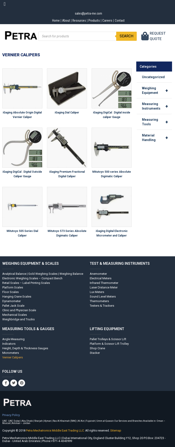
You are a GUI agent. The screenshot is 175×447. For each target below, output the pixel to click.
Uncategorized (153, 77)
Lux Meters (97, 292)
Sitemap (115, 430)
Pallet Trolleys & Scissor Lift (108, 339)
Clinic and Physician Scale (19, 310)
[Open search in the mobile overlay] (87, 36)
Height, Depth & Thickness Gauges (25, 348)
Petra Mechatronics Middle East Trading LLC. (55, 430)
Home (54, 20)
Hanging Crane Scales (16, 296)
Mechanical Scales (14, 314)
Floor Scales (10, 292)
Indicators (8, 343)
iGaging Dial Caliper (67, 112)
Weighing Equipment (157, 90)
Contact (121, 20)
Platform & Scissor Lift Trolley (109, 343)
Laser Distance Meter (104, 287)
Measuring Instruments (157, 106)
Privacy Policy (11, 415)
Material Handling (157, 137)
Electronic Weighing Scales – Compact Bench (32, 278)
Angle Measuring (13, 339)
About (65, 20)
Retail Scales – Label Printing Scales (26, 283)
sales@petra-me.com (88, 13)
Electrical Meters (100, 278)
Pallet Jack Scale (13, 305)
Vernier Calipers (12, 357)
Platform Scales (12, 287)
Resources (79, 20)
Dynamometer (11, 301)
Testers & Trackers (102, 305)
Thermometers (99, 301)
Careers (108, 20)
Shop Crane (97, 348)
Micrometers (10, 353)
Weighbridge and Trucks (18, 319)
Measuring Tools (157, 122)
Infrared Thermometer (104, 283)
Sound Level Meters (103, 296)
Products (94, 20)
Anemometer (98, 273)
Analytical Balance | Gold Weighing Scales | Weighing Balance (42, 273)
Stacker (95, 353)
